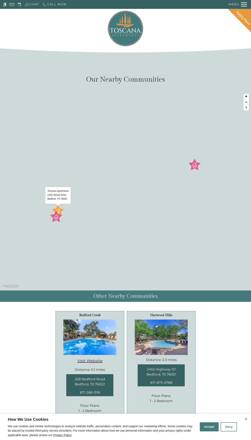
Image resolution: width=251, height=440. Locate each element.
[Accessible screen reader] (4, 4)
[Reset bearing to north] (246, 108)
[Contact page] (11, 4)
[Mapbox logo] (9, 286)
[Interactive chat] (32, 4)
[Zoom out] (246, 102)
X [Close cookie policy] (246, 419)
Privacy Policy (62, 435)
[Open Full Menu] (237, 4)
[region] (125, 191)
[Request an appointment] (19, 4)
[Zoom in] (246, 96)
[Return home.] (125, 28)
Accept (209, 427)
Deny (229, 427)
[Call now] (54, 4)
